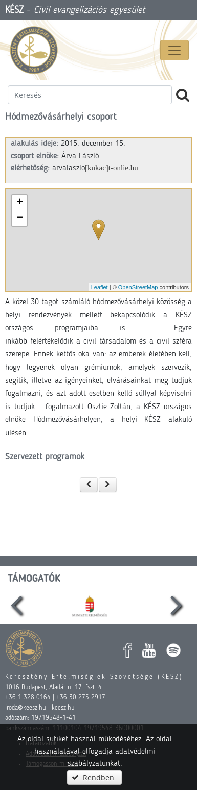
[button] (89, 484)
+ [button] (19, 202)
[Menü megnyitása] (174, 50)
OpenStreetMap (138, 287)
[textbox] (90, 94)
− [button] (19, 218)
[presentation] (16, 605)
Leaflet (99, 287)
